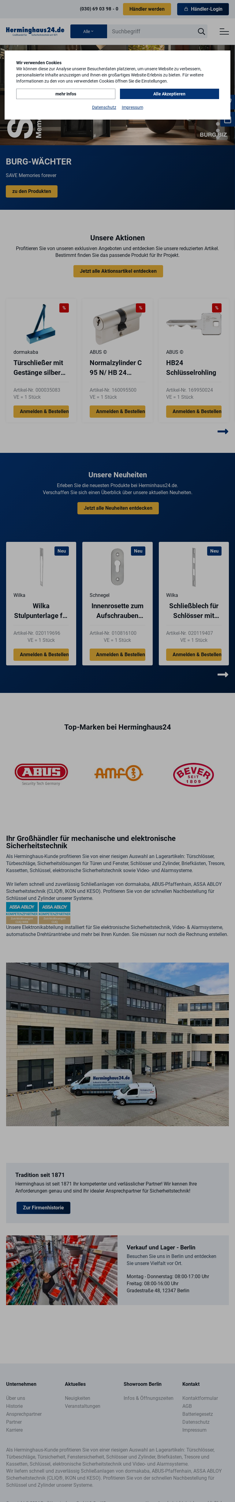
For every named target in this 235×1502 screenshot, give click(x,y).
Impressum (132, 107)
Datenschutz (104, 107)
